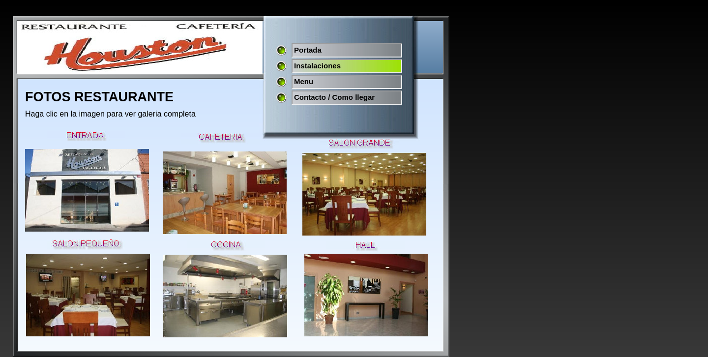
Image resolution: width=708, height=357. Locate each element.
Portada (308, 50)
